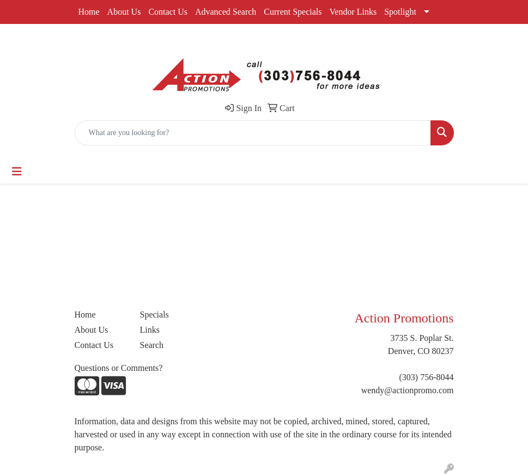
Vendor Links (353, 11)
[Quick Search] (253, 132)
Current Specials (292, 11)
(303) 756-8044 (426, 377)
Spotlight (400, 11)
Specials (154, 314)
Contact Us (167, 11)
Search (152, 345)
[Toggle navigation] (16, 171)
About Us (124, 11)
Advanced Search (225, 11)
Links (150, 329)
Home (89, 11)
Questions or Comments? (119, 368)
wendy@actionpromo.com (407, 390)
